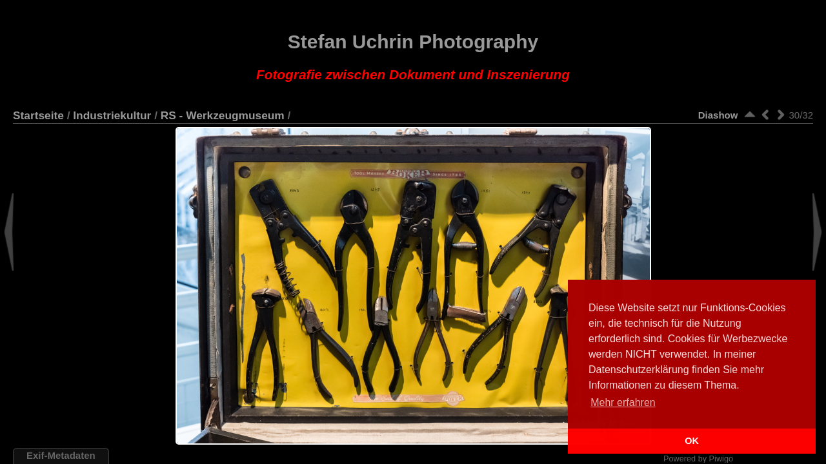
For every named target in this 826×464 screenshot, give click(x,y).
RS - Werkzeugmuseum (223, 115)
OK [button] (692, 441)
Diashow (718, 115)
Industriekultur (112, 115)
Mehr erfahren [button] (623, 402)
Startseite (38, 115)
